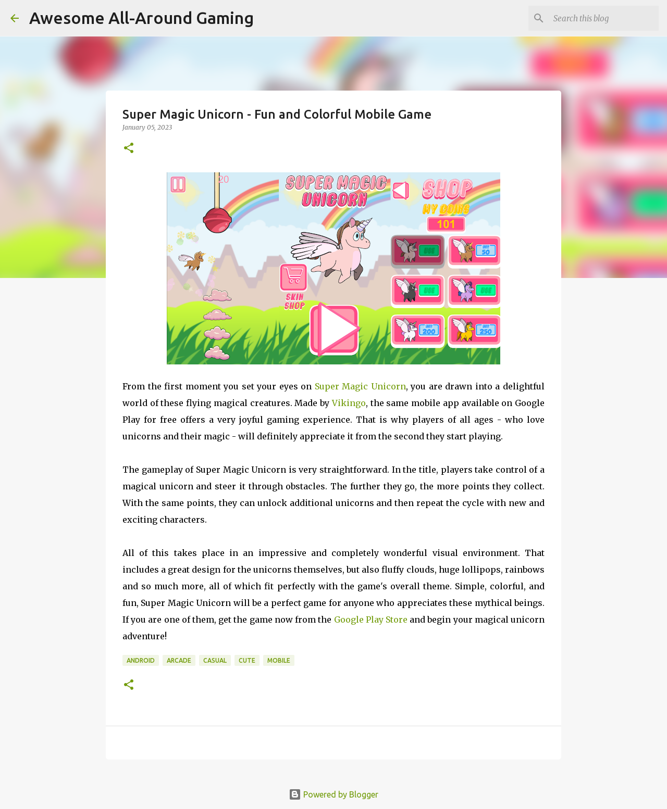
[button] (128, 149)
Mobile (278, 660)
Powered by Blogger (333, 794)
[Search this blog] (604, 18)
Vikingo (349, 403)
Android (141, 660)
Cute (247, 660)
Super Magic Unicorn (360, 386)
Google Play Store (370, 619)
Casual (215, 660)
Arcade (179, 660)
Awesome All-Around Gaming (141, 17)
